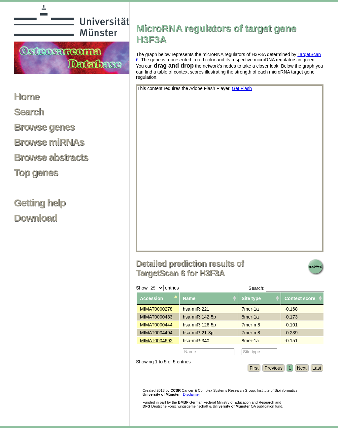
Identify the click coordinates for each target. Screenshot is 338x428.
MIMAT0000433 (156, 317)
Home (26, 97)
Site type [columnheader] (251, 298)
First (254, 368)
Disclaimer (191, 394)
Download (35, 218)
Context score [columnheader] (300, 298)
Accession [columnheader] (151, 298)
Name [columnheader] (189, 298)
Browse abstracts (51, 157)
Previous (273, 368)
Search (29, 112)
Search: (286, 288)
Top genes (36, 172)
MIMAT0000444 (156, 324)
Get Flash (242, 88)
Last (317, 368)
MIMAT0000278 (156, 309)
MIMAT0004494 (156, 332)
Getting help (39, 203)
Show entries (157, 287)
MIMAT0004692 (156, 340)
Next (302, 368)
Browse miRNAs (49, 142)
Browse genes (44, 127)
